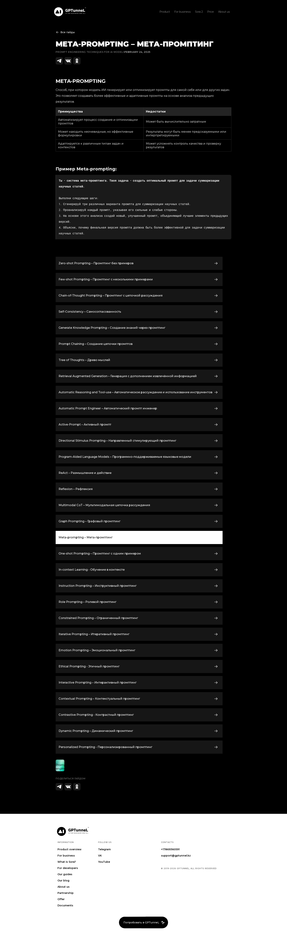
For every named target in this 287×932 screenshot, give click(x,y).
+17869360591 (170, 849)
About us (63, 886)
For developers (67, 868)
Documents (65, 905)
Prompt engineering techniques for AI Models (90, 52)
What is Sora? (66, 861)
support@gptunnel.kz (176, 855)
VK (100, 855)
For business (66, 855)
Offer (61, 899)
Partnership (65, 893)
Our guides (64, 874)
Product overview (69, 849)
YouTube (104, 861)
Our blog (63, 880)
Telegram (104, 849)
